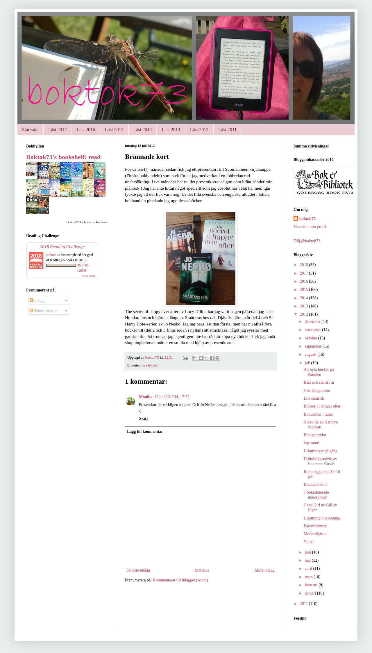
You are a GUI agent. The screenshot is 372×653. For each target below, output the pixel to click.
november (313, 330)
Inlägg (37, 300)
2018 (304, 265)
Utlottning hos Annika (322, 518)
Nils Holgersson (317, 390)
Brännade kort (315, 484)
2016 (304, 281)
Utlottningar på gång (320, 451)
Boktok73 (53, 255)
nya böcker (150, 365)
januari (311, 593)
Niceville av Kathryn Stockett (321, 424)
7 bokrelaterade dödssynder (316, 494)
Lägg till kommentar (145, 431)
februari (312, 585)
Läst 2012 (199, 129)
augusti (311, 354)
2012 (304, 314)
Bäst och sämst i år (319, 382)
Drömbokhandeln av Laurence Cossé (320, 461)
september (313, 346)
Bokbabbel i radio (318, 414)
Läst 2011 (227, 129)
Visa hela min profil (310, 227)
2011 (304, 604)
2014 (304, 298)
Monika (146, 397)
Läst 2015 (114, 129)
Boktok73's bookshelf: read (63, 157)
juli (308, 363)
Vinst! (309, 542)
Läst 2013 (171, 129)
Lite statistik (314, 398)
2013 (304, 306)
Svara (143, 418)
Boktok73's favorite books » (87, 222)
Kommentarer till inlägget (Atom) (180, 580)
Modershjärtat (315, 534)
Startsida (30, 129)
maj (308, 560)
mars (309, 577)
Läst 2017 (57, 129)
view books (89, 275)
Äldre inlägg (264, 570)
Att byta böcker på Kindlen (319, 372)
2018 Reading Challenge (62, 246)
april (309, 568)
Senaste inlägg (138, 570)
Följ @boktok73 (307, 241)
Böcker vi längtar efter (322, 406)
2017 (304, 273)
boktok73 (307, 219)
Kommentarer (43, 311)
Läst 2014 (142, 129)
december (313, 321)
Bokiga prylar (315, 435)
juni (308, 552)
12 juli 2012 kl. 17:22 (171, 397)
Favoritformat (315, 526)
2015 (304, 289)
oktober (311, 338)
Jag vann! (311, 443)
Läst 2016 (86, 129)
